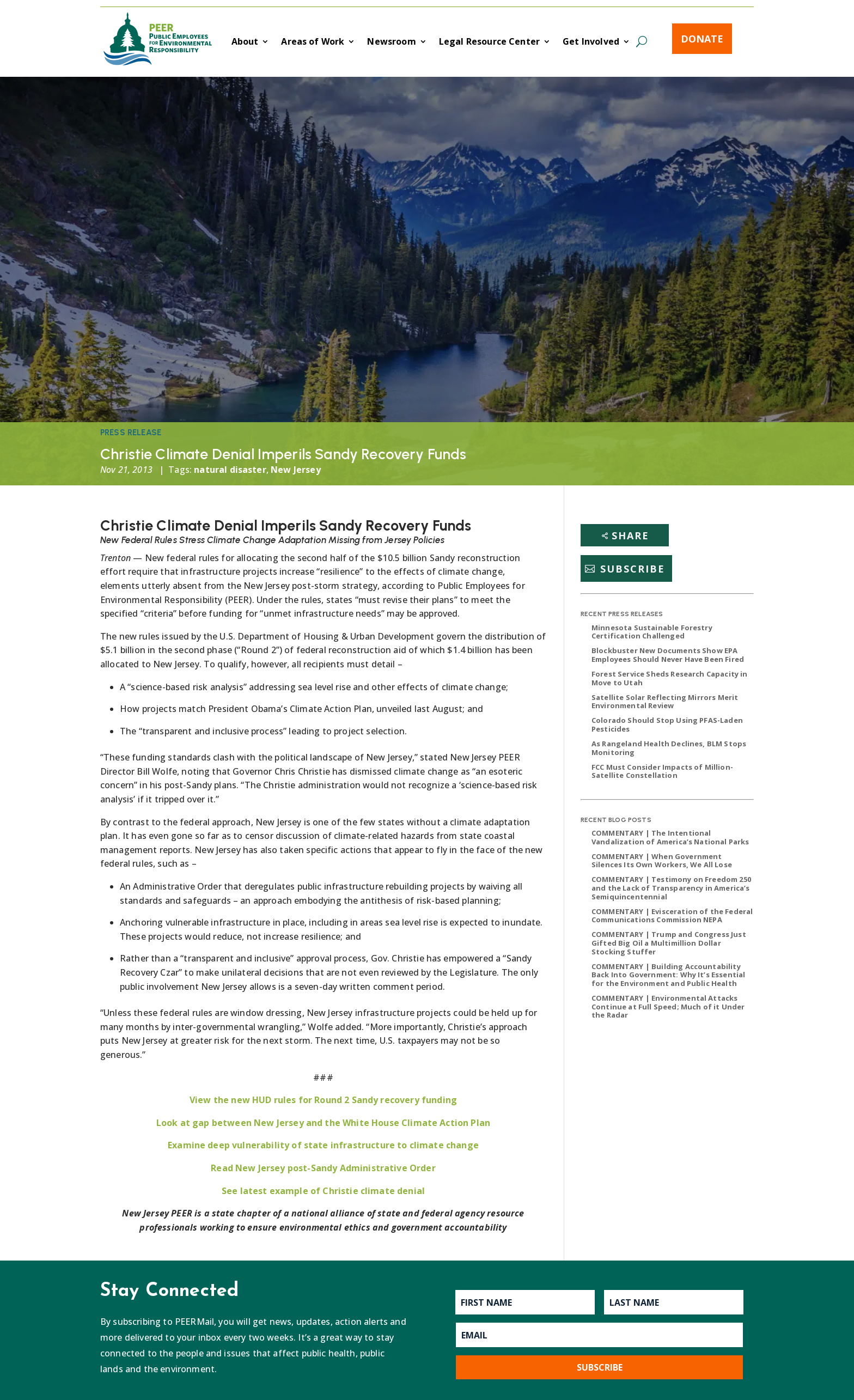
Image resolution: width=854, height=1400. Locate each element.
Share (630, 535)
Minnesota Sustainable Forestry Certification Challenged (651, 632)
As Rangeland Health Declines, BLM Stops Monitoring (668, 748)
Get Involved (591, 42)
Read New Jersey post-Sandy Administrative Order (323, 1168)
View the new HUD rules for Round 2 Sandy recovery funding (323, 1100)
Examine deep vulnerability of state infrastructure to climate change (323, 1145)
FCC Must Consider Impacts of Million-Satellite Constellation (662, 771)
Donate (702, 38)
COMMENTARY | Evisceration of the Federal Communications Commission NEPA (672, 915)
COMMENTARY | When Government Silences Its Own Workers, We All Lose (661, 860)
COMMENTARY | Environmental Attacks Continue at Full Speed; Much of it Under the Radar (668, 1006)
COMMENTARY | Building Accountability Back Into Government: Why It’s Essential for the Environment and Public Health (668, 974)
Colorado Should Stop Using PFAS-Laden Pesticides (667, 724)
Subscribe (632, 568)
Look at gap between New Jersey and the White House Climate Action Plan (323, 1123)
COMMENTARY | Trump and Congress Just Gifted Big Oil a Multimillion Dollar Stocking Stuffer (668, 942)
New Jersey (296, 470)
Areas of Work (312, 42)
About (245, 42)
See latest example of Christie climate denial (323, 1191)
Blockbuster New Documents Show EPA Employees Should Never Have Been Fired (667, 655)
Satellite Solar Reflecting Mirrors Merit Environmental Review (664, 701)
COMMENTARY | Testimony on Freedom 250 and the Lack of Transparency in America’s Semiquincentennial (671, 887)
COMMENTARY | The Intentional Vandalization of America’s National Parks (670, 837)
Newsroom (391, 42)
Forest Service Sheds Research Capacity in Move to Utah (669, 678)
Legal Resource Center (489, 42)
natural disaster (230, 470)
